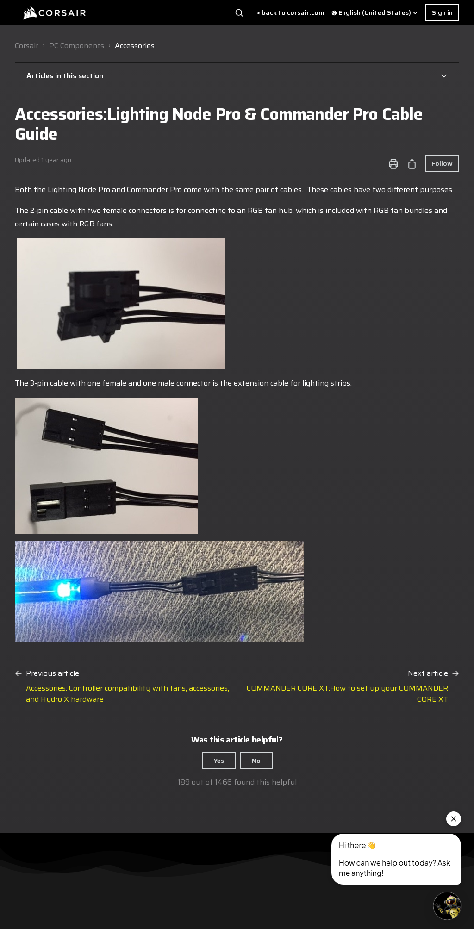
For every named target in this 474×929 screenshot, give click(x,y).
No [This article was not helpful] (256, 760)
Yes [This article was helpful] (219, 760)
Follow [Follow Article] (442, 163)
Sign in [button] (442, 12)
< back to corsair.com (290, 13)
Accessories (135, 45)
